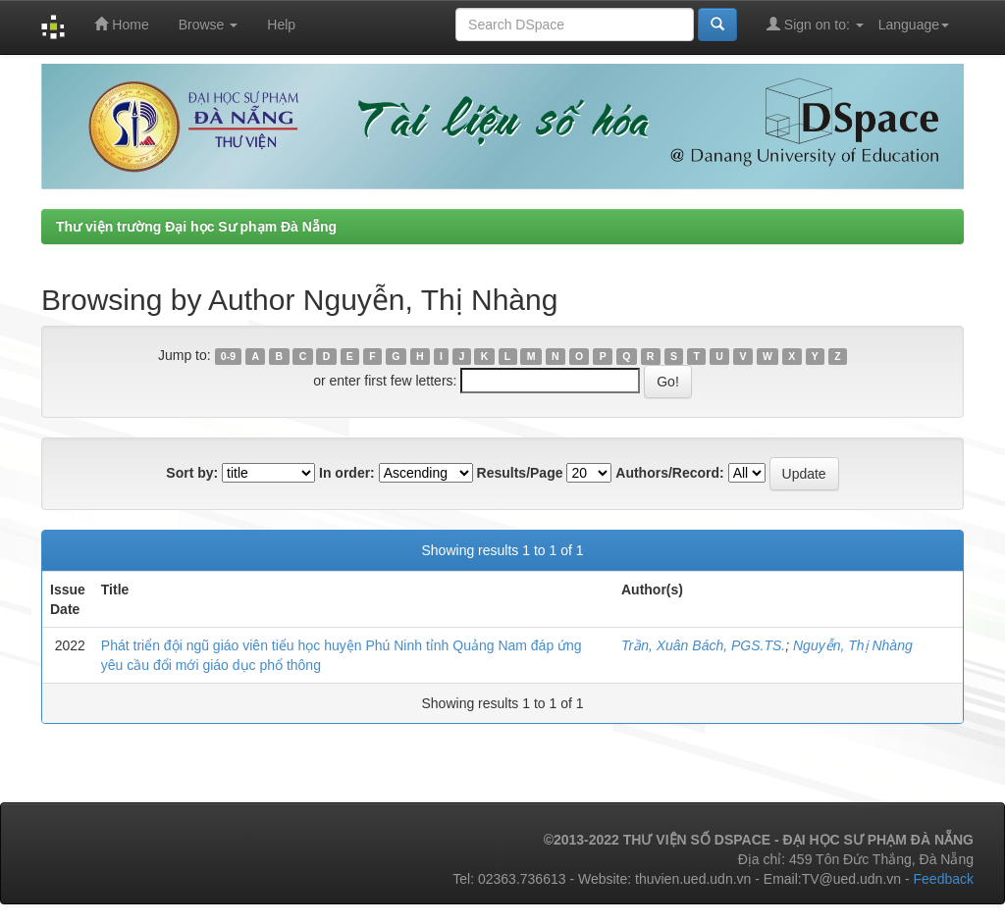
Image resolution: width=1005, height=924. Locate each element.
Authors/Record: (669, 473)
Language (913, 24)
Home (121, 24)
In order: (347, 473)
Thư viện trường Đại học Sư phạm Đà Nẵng (196, 226)
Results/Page (520, 473)
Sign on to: (815, 24)
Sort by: (192, 473)
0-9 (228, 356)
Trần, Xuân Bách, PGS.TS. (703, 645)
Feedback (944, 879)
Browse (208, 24)
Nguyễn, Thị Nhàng (853, 645)
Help (281, 24)
